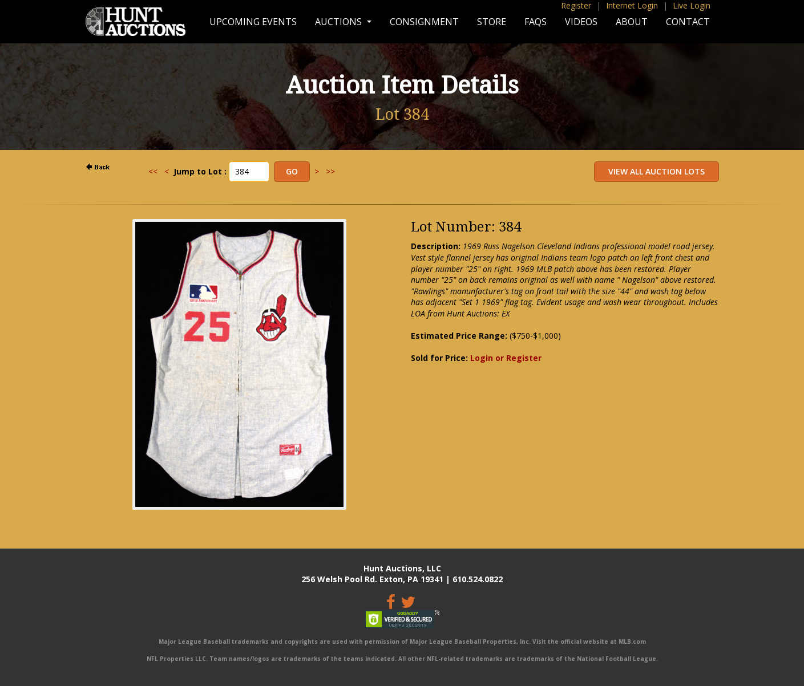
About (632, 21)
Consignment (424, 21)
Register (576, 5)
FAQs (535, 21)
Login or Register (506, 357)
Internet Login (632, 5)
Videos (581, 21)
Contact (688, 21)
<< (152, 171)
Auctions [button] (339, 21)
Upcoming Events (253, 21)
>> (330, 171)
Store (491, 21)
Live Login (691, 5)
